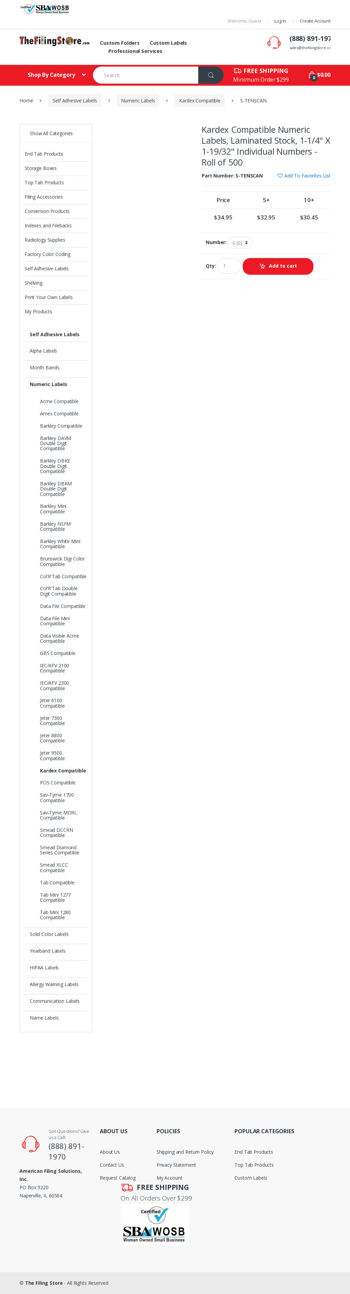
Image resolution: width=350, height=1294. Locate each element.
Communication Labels (55, 1001)
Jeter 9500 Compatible (52, 755)
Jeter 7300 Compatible (52, 720)
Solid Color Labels (49, 934)
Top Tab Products (44, 182)
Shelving (33, 283)
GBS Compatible (58, 653)
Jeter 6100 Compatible (52, 703)
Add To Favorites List (307, 175)
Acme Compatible (59, 401)
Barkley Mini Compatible (53, 508)
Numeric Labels (138, 100)
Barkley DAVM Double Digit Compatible (55, 443)
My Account (170, 1178)
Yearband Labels (48, 951)
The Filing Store (44, 1283)
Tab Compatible (57, 882)
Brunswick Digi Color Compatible (62, 561)
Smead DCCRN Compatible (56, 832)
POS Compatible (58, 782)
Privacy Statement (176, 1165)
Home (26, 100)
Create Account (315, 21)
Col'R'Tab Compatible (63, 576)
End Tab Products (44, 154)
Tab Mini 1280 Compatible (55, 915)
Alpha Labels (43, 350)
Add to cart (283, 265)
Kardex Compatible (199, 100)
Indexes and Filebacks (48, 225)
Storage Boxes (41, 168)
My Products (38, 311)
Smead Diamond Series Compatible (59, 850)
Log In (280, 21)
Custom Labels (168, 42)
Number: (216, 242)
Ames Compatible (59, 413)
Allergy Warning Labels (54, 984)
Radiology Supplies (45, 240)
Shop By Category (52, 75)
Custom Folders (120, 42)
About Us (110, 1152)
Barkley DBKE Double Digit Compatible (55, 465)
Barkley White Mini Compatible (60, 544)
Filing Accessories (44, 197)
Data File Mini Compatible (55, 621)
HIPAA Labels (44, 967)
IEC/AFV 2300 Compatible (54, 685)
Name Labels (44, 1017)
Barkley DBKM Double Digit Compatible (56, 488)
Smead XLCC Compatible (54, 867)
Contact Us (112, 1165)
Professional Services (135, 50)
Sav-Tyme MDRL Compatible (58, 815)
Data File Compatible (62, 606)
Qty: (211, 266)
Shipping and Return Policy (185, 1152)
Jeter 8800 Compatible (52, 738)
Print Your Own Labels (49, 297)
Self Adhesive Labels (75, 100)
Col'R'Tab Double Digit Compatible (59, 591)
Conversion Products (47, 211)
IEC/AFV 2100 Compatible (54, 668)
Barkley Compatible (61, 426)
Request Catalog (118, 1178)
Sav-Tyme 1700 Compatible (57, 797)
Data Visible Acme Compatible (59, 638)
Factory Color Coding (47, 254)
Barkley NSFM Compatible (55, 526)
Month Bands (44, 367)
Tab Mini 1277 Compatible (55, 897)
